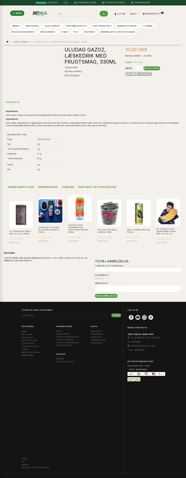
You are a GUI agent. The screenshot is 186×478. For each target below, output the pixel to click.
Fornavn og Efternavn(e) (109, 266)
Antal (129, 68)
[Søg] (104, 14)
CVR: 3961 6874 (136, 350)
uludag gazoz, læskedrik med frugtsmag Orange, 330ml (78, 228)
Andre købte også (21, 187)
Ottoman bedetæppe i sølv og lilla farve (20, 232)
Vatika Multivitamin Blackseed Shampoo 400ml (49, 229)
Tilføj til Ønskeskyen (138, 74)
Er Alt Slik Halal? (65, 362)
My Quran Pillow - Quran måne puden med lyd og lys (166, 231)
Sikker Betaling (64, 345)
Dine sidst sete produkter (97, 187)
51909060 (136, 342)
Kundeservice (63, 334)
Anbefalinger (48, 187)
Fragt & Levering (65, 340)
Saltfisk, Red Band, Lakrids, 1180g (107, 231)
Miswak (59, 359)
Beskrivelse (13, 102)
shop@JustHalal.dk (143, 346)
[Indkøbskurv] (153, 13)
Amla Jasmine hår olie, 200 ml (138, 231)
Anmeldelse (101, 283)
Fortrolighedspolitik (67, 337)
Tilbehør (68, 187)
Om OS (59, 331)
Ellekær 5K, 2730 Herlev (145, 337)
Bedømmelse (101, 275)
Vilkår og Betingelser (67, 343)
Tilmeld (116, 315)
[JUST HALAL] (40, 13)
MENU (17, 13)
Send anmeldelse (106, 296)
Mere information (72, 75)
